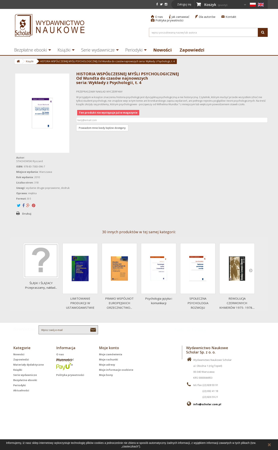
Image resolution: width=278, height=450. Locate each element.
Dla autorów (205, 17)
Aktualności (21, 390)
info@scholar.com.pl (207, 404)
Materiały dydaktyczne (28, 364)
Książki (64, 50)
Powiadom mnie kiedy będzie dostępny (102, 128)
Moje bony (106, 375)
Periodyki (134, 50)
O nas (157, 17)
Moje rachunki (108, 359)
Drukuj (26, 213)
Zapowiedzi (192, 50)
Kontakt (228, 17)
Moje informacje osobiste (116, 370)
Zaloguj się (184, 4)
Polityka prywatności (167, 20)
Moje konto (109, 347)
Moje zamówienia (110, 354)
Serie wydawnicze (98, 50)
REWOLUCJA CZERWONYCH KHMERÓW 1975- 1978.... (237, 303)
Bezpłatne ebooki (30, 50)
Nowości (162, 50)
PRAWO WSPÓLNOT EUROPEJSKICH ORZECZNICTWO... (119, 303)
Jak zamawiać (179, 17)
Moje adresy (107, 364)
